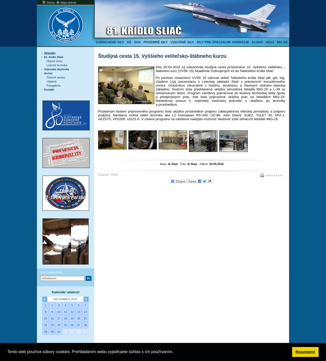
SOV (137, 42)
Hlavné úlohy (54, 61)
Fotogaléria (53, 85)
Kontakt (49, 89)
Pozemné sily (155, 42)
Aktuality (50, 52)
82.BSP (257, 42)
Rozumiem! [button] (305, 352)
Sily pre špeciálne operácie (223, 42)
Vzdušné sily (182, 42)
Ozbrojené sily (110, 42)
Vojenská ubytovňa (56, 69)
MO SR (282, 42)
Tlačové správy (56, 77)
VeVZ (270, 42)
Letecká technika (57, 65)
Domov (48, 2)
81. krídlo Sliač (53, 57)
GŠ (129, 42)
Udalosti (52, 81)
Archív (48, 73)
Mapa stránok (66, 2)
